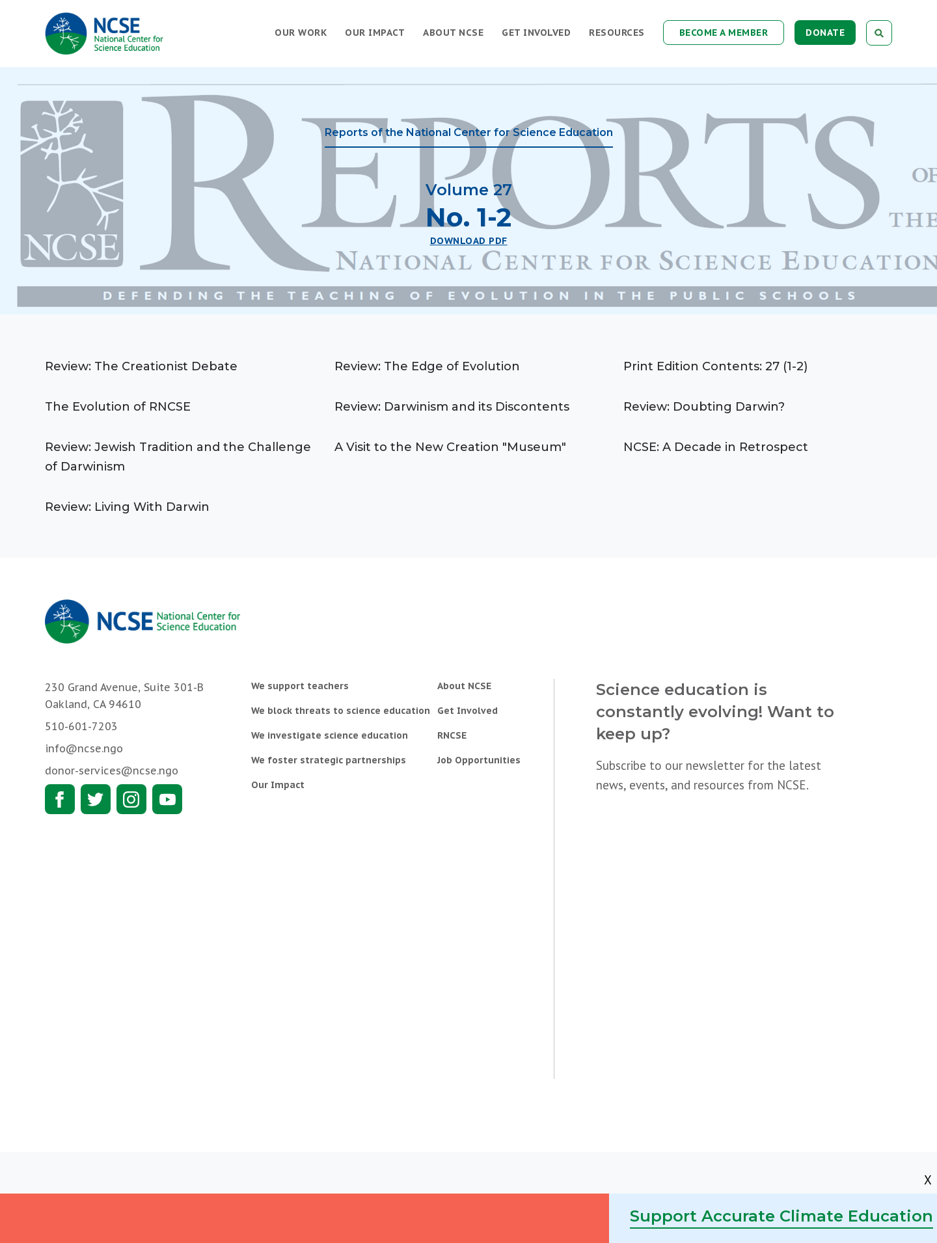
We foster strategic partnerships (328, 760)
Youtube (167, 799)
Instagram (131, 799)
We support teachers (300, 686)
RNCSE (452, 735)
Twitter (96, 799)
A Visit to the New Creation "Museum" (450, 447)
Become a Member (723, 32)
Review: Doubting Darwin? (704, 407)
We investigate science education (329, 735)
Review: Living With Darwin (127, 507)
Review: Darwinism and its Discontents (451, 407)
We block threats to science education (340, 711)
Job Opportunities (479, 760)
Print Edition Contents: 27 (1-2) (715, 366)
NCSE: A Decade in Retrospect (715, 447)
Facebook (60, 799)
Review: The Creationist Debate (141, 366)
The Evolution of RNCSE (118, 407)
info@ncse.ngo (84, 748)
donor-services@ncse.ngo (111, 770)
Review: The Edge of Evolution (427, 366)
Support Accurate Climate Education (781, 1216)
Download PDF (469, 241)
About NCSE (453, 32)
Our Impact (375, 32)
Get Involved (536, 32)
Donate (825, 32)
